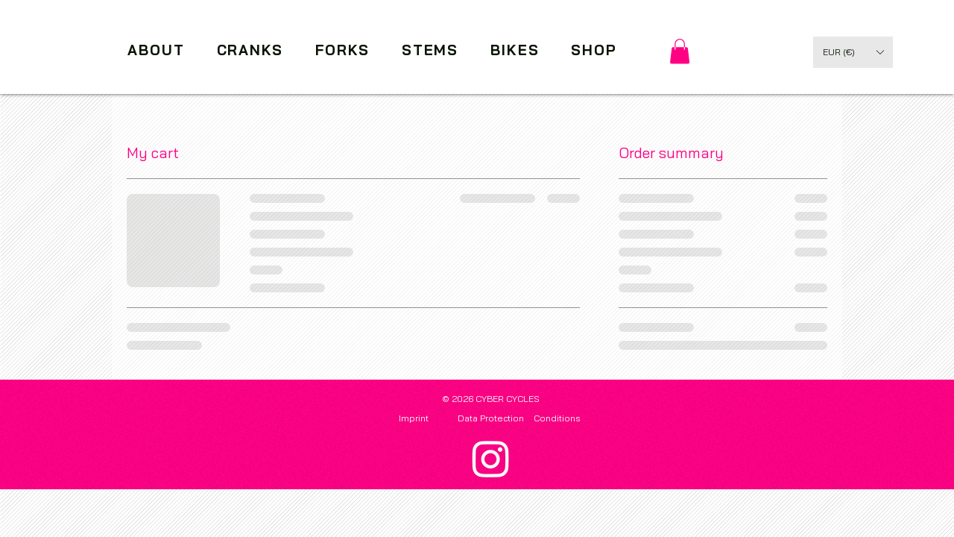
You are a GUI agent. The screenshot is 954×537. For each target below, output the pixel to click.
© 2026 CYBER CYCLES (491, 398)
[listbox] (853, 52)
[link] (679, 51)
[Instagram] (491, 458)
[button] (853, 52)
